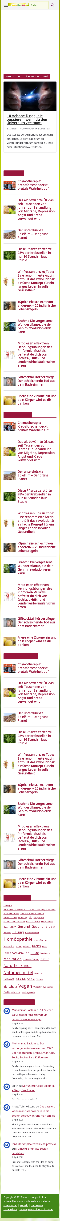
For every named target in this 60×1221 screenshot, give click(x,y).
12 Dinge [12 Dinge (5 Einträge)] (8, 905)
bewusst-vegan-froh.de (35, 1197)
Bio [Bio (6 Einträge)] (30, 917)
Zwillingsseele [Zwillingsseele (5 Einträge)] (28, 992)
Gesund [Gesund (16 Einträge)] (24, 926)
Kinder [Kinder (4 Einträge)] (19, 946)
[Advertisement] (30, 42)
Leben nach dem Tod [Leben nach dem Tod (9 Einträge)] (16, 953)
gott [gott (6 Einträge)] (53, 926)
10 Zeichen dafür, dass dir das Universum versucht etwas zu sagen (32, 1014)
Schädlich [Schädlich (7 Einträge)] (21, 979)
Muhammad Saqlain (24, 1010)
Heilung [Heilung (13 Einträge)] (18, 932)
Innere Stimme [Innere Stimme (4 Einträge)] (40, 940)
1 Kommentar (42, 128)
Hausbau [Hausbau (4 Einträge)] (7, 933)
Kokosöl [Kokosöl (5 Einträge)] (27, 946)
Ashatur (12, 128)
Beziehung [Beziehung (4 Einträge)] (22, 917)
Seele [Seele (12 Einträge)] (31, 979)
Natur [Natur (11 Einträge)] (44, 959)
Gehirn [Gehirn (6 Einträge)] (12, 926)
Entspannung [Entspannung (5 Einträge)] (47, 921)
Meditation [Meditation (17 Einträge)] (13, 958)
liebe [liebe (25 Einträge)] (35, 952)
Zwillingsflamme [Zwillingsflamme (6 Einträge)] (12, 992)
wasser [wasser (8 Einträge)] (37, 986)
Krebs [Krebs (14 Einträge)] (36, 946)
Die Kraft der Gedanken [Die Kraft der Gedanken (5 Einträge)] (14, 921)
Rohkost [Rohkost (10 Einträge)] (9, 979)
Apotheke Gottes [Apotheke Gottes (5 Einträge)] (11, 913)
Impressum (37, 1205)
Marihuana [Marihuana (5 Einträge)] (45, 953)
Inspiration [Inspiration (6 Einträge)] (9, 946)
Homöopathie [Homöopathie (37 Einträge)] (18, 939)
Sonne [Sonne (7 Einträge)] (39, 979)
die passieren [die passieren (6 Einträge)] (33, 921)
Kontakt (24, 1205)
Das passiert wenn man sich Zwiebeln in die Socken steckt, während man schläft (33, 1111)
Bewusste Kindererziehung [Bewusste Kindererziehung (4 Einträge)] (32, 913)
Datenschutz (10, 1209)
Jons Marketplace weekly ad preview (34, 1144)
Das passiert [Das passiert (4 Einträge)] (39, 917)
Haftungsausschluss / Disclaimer (36, 1209)
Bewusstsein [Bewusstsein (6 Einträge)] (10, 917)
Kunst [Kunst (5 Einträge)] (44, 946)
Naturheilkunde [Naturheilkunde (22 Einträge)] (18, 965)
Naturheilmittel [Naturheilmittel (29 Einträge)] (18, 972)
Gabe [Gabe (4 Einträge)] (6, 927)
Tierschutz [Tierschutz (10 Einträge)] (10, 986)
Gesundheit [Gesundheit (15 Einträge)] (41, 926)
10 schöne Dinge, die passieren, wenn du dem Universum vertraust (27, 119)
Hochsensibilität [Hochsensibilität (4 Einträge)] (32, 933)
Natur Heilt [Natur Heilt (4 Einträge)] (39, 973)
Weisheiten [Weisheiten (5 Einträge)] (48, 987)
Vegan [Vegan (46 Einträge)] (25, 986)
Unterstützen (10, 1205)
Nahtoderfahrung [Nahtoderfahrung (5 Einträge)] (31, 959)
